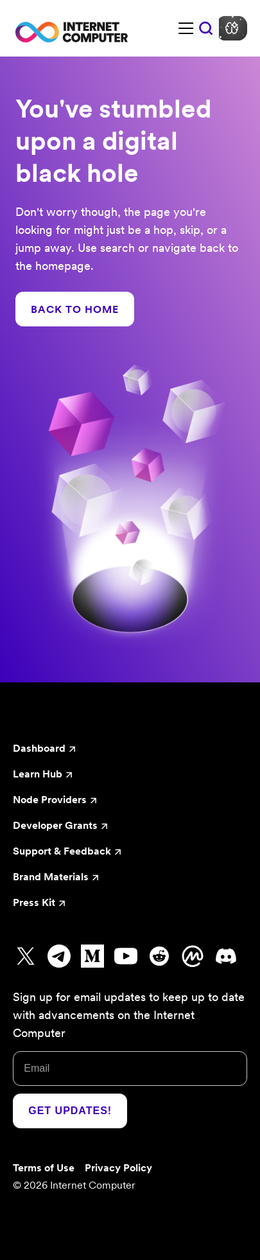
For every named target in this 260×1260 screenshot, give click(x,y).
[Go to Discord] (226, 956)
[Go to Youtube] (125, 956)
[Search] (206, 28)
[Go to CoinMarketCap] (192, 956)
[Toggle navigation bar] (186, 28)
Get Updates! (70, 1110)
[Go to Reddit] (159, 956)
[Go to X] (25, 956)
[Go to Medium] (92, 956)
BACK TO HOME (75, 309)
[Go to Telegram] (59, 956)
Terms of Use (43, 1167)
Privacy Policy (118, 1167)
